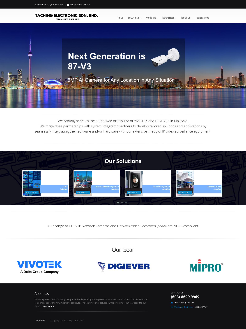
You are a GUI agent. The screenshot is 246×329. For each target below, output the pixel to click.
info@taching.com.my (80, 4)
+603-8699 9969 (200, 307)
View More (48, 306)
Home (120, 18)
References (169, 18)
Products (152, 18)
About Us (186, 18)
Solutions (134, 18)
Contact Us (203, 18)
